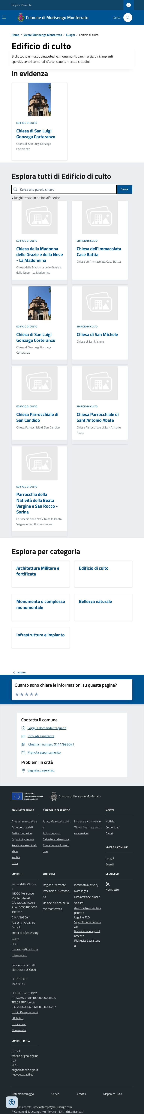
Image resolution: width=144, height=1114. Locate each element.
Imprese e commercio (87, 821)
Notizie (110, 821)
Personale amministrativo (24, 848)
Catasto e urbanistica (56, 839)
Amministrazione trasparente (87, 910)
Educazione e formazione (56, 848)
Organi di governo (23, 839)
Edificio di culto (26, 123)
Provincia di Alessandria (56, 894)
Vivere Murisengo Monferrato (42, 35)
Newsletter (113, 889)
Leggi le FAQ (82, 917)
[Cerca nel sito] (126, 17)
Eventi (110, 864)
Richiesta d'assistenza (87, 942)
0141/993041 (21, 917)
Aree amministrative (24, 821)
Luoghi (70, 35)
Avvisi (109, 833)
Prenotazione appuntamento (87, 933)
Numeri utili (19, 1030)
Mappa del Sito (112, 1094)
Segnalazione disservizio (87, 924)
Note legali (81, 891)
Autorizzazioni (51, 833)
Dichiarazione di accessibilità (87, 900)
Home (15, 35)
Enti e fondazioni (22, 833)
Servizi (55, 1094)
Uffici (15, 863)
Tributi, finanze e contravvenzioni (87, 830)
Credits (81, 1094)
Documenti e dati (22, 827)
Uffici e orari (19, 1024)
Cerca (124, 189)
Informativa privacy (86, 885)
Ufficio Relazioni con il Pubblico (25, 1015)
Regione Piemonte (22, 5)
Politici (16, 857)
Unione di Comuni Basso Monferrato (56, 906)
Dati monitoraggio (23, 1094)
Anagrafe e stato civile (56, 824)
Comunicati (112, 827)
